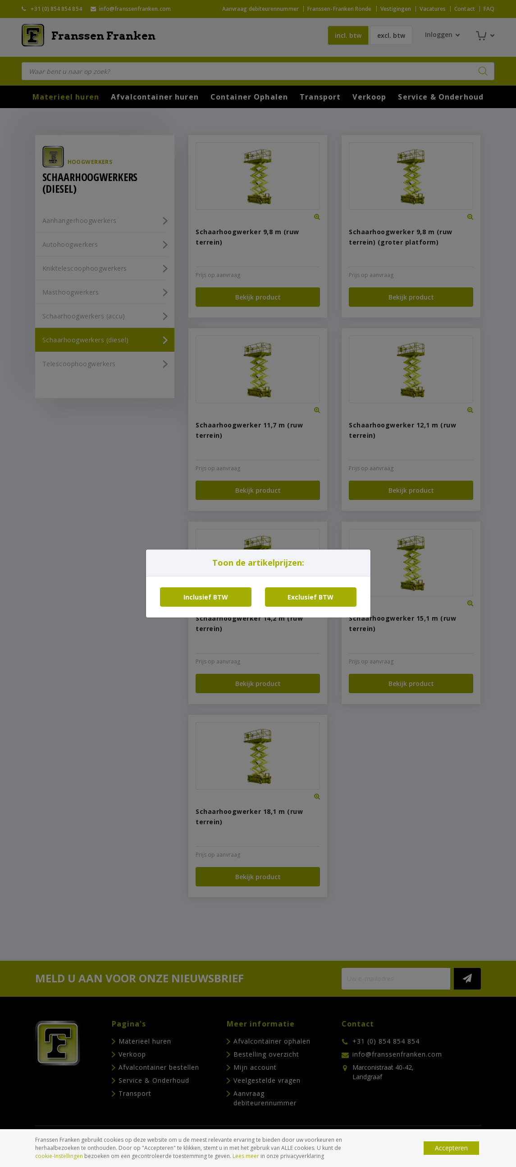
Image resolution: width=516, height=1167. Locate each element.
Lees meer (246, 1156)
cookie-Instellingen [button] (59, 1156)
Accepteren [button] (451, 1148)
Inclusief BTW (205, 597)
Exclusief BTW (310, 597)
